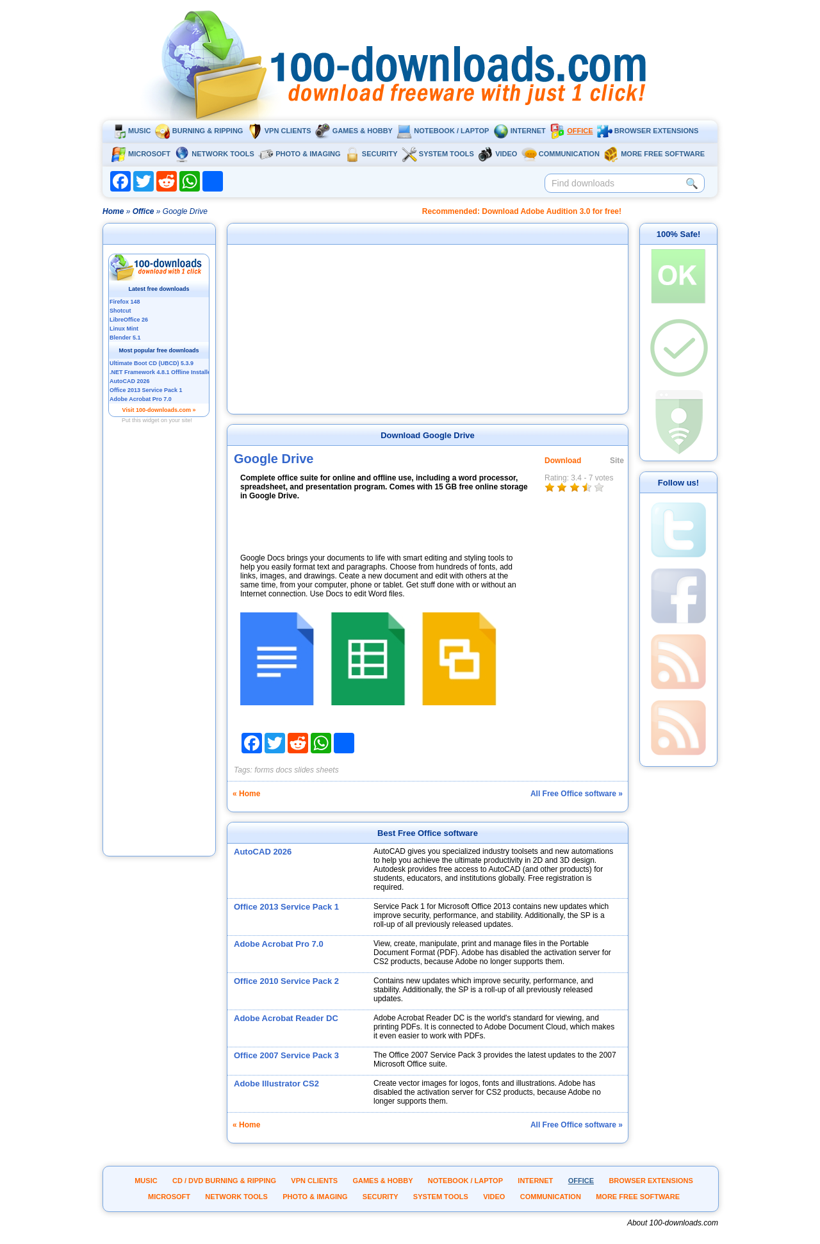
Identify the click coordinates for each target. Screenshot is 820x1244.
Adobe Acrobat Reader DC (286, 1018)
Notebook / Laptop (443, 131)
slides (304, 769)
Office (571, 131)
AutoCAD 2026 (262, 851)
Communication (560, 154)
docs (284, 769)
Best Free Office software (427, 833)
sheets (327, 769)
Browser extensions (647, 131)
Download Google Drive (428, 435)
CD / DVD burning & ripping (224, 1180)
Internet (519, 131)
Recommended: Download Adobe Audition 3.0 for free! (521, 211)
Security (371, 154)
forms (264, 769)
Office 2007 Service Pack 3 (286, 1055)
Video (497, 154)
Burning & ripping (199, 131)
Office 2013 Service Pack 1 (286, 907)
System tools (438, 154)
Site (617, 460)
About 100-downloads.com (672, 1222)
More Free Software (654, 154)
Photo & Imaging (299, 154)
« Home (246, 793)
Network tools (214, 154)
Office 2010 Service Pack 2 (286, 981)
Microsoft (140, 154)
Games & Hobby (354, 131)
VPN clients (279, 131)
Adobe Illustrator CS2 (276, 1083)
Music (131, 131)
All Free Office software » (576, 793)
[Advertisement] (159, 662)
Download (563, 460)
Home (113, 211)
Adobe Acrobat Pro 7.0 (279, 944)
